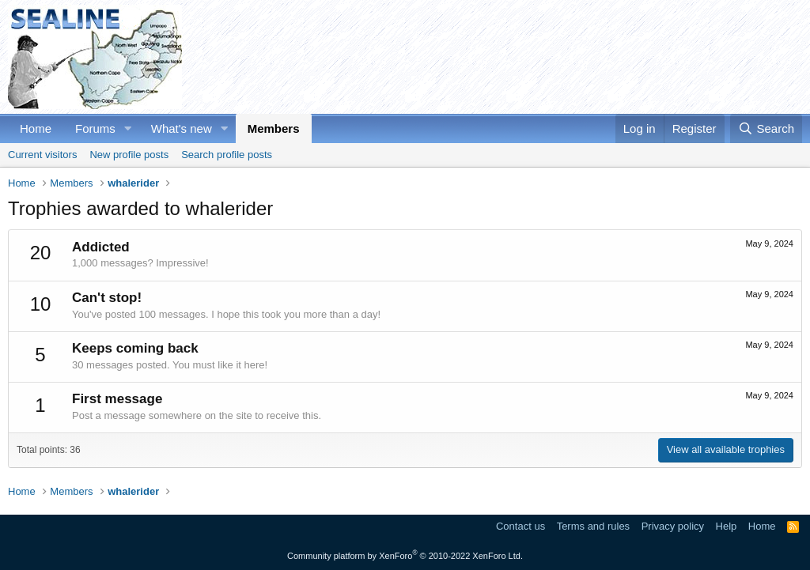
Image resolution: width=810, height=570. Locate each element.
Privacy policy (673, 526)
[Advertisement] (514, 56)
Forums (95, 128)
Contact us (520, 526)
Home (35, 128)
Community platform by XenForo (405, 556)
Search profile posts (226, 154)
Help (726, 526)
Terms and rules (593, 526)
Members (274, 128)
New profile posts (128, 154)
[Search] (766, 128)
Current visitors (42, 154)
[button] (128, 128)
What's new (181, 128)
